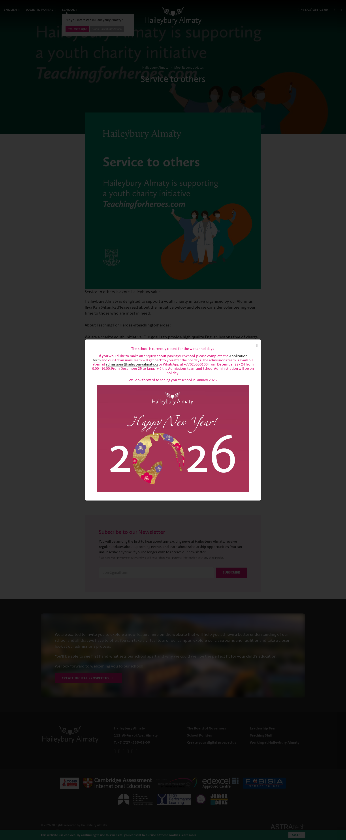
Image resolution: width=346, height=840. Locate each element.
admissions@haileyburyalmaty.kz (132, 364)
